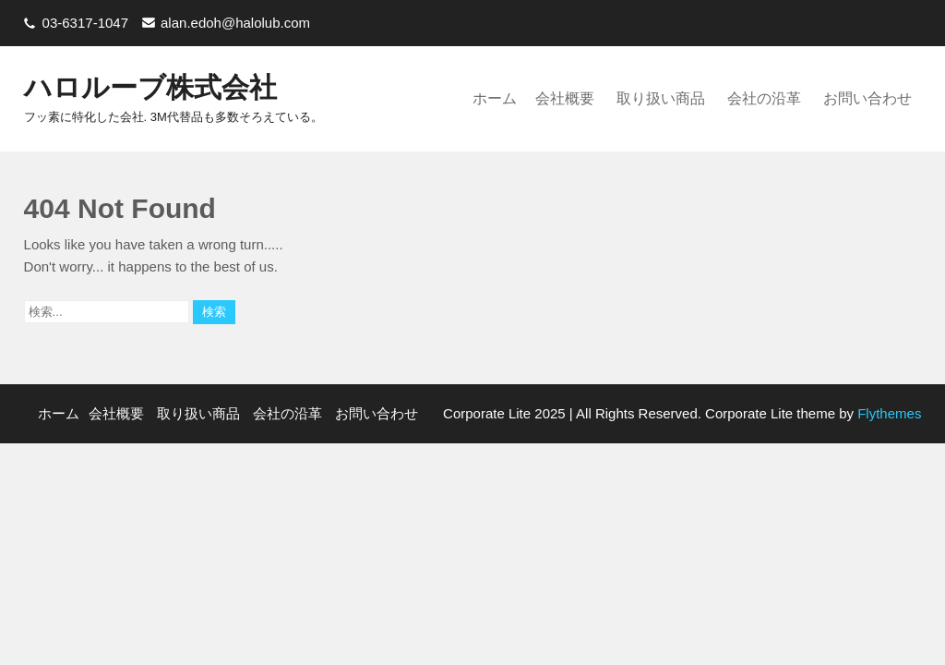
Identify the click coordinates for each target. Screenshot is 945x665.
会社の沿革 (764, 98)
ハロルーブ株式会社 (150, 87)
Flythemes (887, 413)
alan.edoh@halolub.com (235, 22)
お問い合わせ (867, 98)
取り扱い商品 (660, 98)
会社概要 (564, 98)
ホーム (494, 98)
